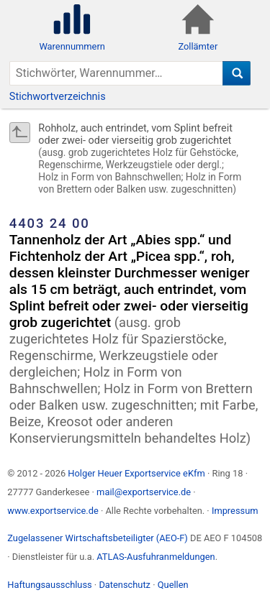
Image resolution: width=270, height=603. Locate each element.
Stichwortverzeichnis (57, 97)
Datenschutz (124, 584)
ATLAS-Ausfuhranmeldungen (155, 556)
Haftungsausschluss (49, 584)
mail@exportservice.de (143, 492)
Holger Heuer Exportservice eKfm (136, 473)
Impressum (235, 510)
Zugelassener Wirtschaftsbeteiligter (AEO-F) (97, 538)
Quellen (173, 584)
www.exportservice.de (53, 510)
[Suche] (236, 73)
